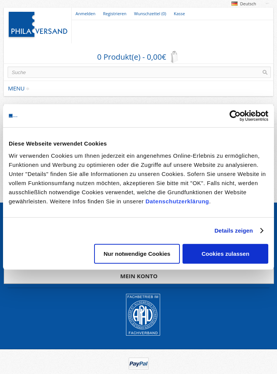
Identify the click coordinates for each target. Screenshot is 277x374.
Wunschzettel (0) (150, 13)
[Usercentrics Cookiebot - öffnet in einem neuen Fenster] (235, 116)
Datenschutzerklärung (177, 201)
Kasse (179, 13)
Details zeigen (233, 230)
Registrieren (115, 13)
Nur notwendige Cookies (137, 253)
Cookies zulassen (225, 253)
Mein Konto (138, 276)
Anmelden (86, 13)
